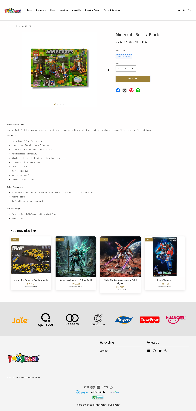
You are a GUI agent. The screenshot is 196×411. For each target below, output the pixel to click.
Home (29, 10)
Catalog (41, 10)
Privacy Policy (99, 404)
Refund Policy (113, 404)
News (52, 10)
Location (64, 10)
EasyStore (35, 377)
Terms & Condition (111, 10)
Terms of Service (84, 404)
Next (107, 70)
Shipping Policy (92, 10)
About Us (76, 10)
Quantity (119, 63)
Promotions (120, 50)
